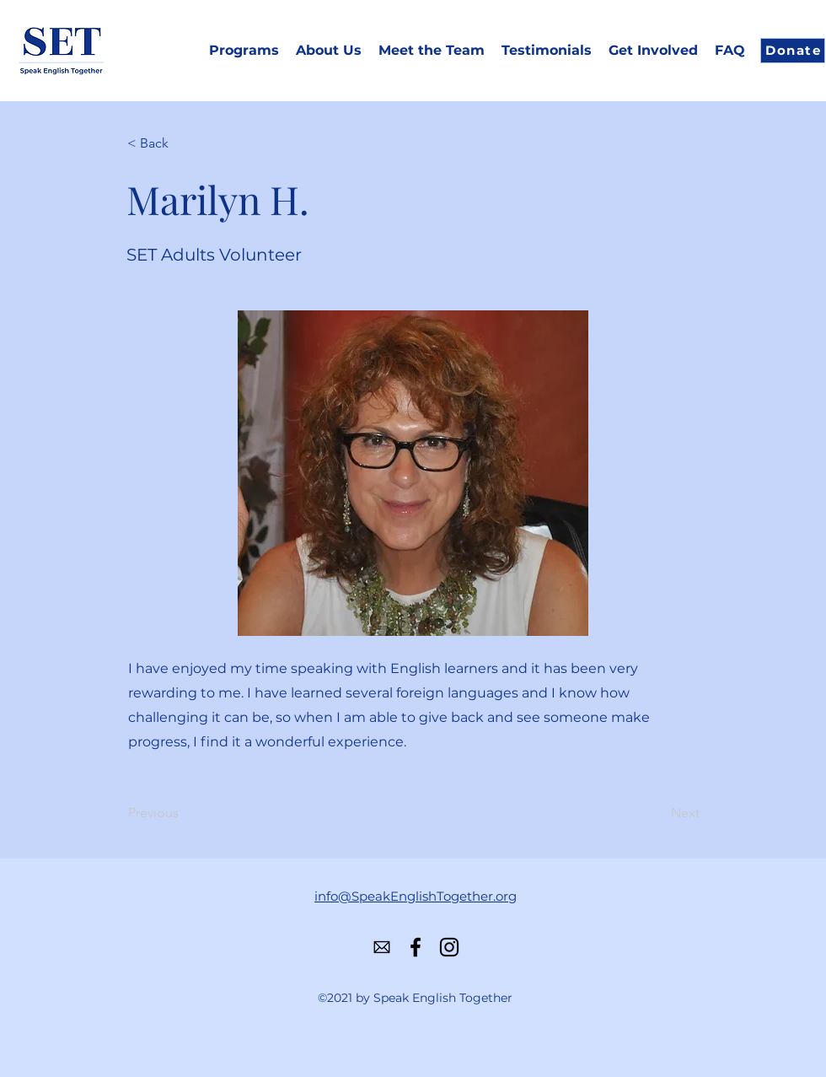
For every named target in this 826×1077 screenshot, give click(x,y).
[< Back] (183, 143)
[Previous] (183, 814)
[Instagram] (449, 947)
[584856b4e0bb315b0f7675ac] (381, 947)
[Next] (657, 814)
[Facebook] (415, 947)
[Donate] (792, 50)
